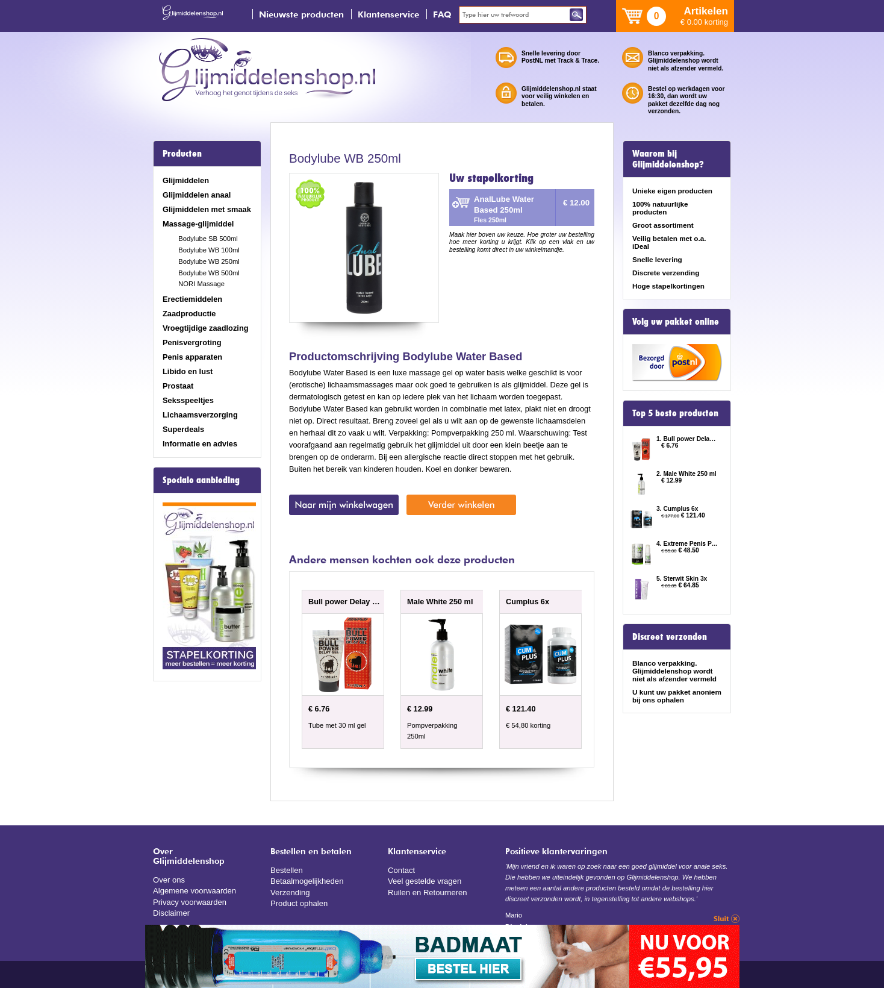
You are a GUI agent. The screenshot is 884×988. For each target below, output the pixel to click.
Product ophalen (298, 902)
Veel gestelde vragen (424, 880)
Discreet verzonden (669, 636)
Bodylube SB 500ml (208, 238)
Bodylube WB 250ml (209, 261)
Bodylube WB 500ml (209, 273)
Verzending (289, 891)
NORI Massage (201, 283)
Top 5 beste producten (675, 413)
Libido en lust (188, 371)
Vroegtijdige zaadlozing (206, 328)
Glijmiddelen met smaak (207, 209)
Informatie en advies (200, 443)
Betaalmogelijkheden (306, 880)
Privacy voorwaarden (189, 900)
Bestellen (286, 869)
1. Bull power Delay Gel (687, 439)
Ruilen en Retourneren (426, 891)
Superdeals (183, 429)
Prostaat (178, 385)
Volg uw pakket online (675, 321)
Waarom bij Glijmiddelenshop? (668, 159)
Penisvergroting (192, 342)
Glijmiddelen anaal (197, 194)
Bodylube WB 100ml (209, 250)
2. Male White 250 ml (686, 474)
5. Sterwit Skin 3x (681, 578)
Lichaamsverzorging (200, 414)
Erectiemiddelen (192, 299)
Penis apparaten (192, 356)
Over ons (168, 879)
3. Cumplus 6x (677, 508)
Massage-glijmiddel (198, 223)
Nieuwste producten (301, 14)
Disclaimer (171, 911)
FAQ (442, 14)
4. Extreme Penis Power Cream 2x (687, 543)
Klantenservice (388, 14)
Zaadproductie (189, 313)
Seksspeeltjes (188, 400)
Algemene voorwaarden (194, 890)
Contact (401, 869)
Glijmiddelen (186, 180)
